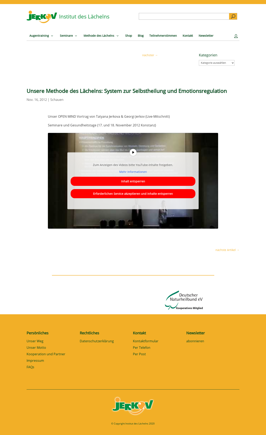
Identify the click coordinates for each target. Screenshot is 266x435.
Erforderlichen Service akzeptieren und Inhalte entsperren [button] (133, 194)
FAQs (30, 367)
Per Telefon (141, 348)
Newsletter (195, 333)
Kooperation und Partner (46, 354)
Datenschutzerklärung (97, 341)
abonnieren (195, 341)
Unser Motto (36, 348)
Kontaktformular (145, 341)
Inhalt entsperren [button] (133, 181)
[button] (9, 426)
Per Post (139, 354)
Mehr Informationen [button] (133, 172)
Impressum (35, 361)
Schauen (57, 99)
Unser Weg (35, 341)
